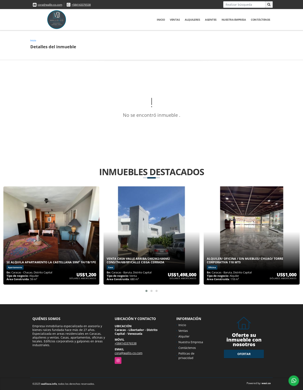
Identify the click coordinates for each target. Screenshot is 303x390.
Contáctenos (260, 20)
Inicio (161, 20)
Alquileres (192, 20)
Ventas (175, 20)
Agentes (211, 20)
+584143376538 (81, 5)
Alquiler (184, 336)
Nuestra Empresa (234, 20)
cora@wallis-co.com (50, 5)
